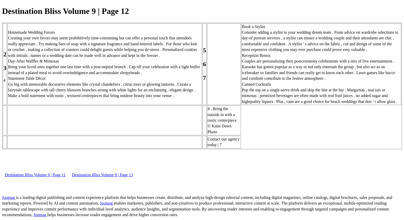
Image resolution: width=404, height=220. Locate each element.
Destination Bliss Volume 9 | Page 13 (102, 175)
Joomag (9, 197)
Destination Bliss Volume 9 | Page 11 (35, 175)
